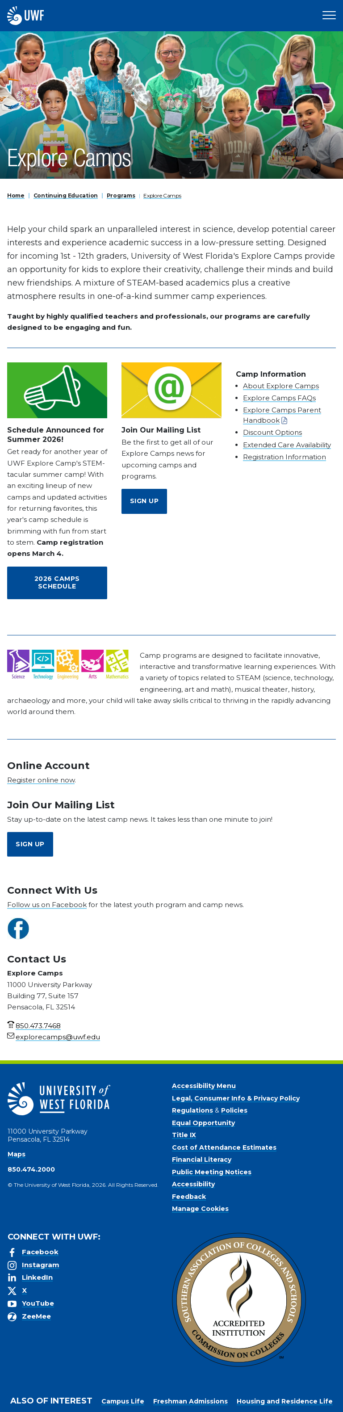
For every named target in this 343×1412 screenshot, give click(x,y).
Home (16, 195)
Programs (121, 195)
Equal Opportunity (203, 1123)
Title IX (184, 1135)
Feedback (189, 1197)
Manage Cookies (200, 1209)
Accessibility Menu (204, 1086)
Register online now (41, 780)
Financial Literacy (201, 1160)
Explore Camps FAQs (279, 398)
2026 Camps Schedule (57, 583)
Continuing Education (65, 195)
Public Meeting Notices (211, 1172)
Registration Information (284, 457)
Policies (234, 1110)
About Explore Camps (281, 386)
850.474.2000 (31, 1169)
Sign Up (144, 501)
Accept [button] (191, 1403)
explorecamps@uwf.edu (58, 1037)
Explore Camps (162, 195)
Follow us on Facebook (47, 904)
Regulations (192, 1110)
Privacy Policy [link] (143, 1403)
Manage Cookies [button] (239, 1403)
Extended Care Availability (287, 445)
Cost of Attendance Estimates (224, 1147)
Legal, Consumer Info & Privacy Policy (236, 1098)
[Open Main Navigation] (329, 15)
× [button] (336, 1390)
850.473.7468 (38, 1025)
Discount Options (272, 432)
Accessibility (193, 1184)
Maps (16, 1154)
